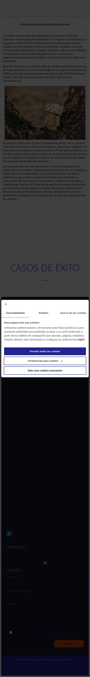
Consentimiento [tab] (15, 313)
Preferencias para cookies (45, 360)
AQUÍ (81, 339)
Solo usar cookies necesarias (45, 370)
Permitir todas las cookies (45, 351)
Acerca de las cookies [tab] (73, 313)
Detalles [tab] (43, 313)
